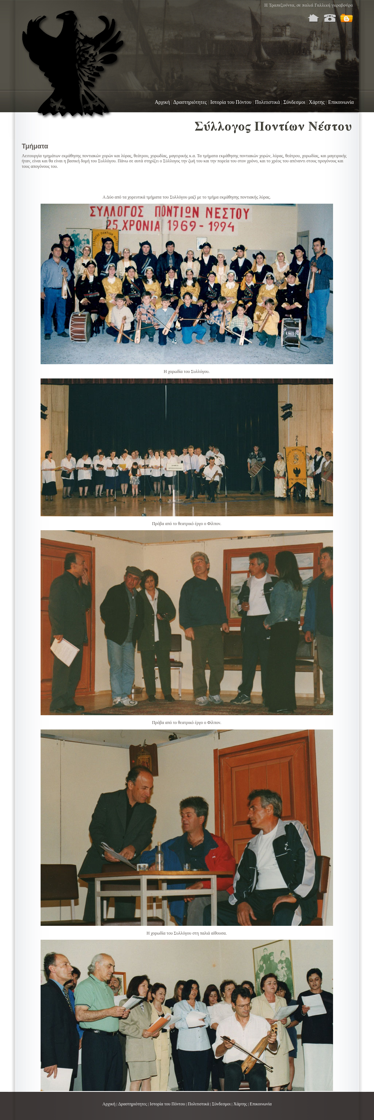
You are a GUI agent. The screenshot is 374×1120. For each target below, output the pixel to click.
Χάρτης (317, 102)
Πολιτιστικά (267, 102)
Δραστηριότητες (190, 102)
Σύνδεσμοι (294, 102)
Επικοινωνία (341, 102)
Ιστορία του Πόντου (230, 102)
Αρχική (162, 102)
